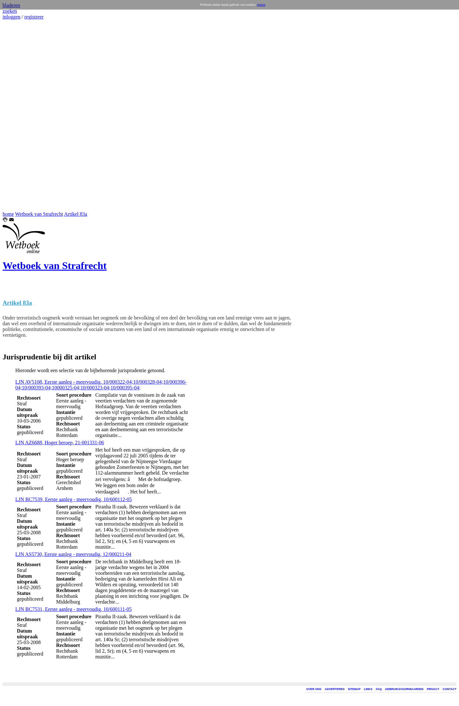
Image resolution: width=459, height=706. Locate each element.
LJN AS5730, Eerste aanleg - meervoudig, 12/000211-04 (73, 554)
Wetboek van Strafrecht (39, 214)
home (8, 214)
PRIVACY (433, 689)
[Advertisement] (22, 115)
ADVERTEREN (335, 689)
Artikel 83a (75, 214)
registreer (33, 16)
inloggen (11, 16)
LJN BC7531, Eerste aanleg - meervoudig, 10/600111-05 (73, 609)
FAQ (379, 689)
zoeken (10, 11)
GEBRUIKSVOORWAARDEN (404, 689)
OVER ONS (314, 689)
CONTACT (449, 689)
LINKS (368, 689)
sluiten (261, 4)
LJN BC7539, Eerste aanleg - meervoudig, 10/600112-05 (73, 499)
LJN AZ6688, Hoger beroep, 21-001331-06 (59, 442)
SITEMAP (354, 689)
